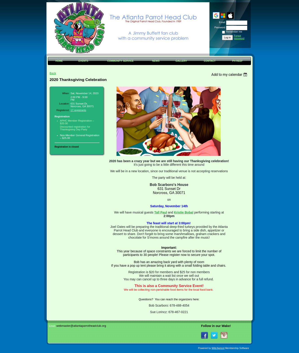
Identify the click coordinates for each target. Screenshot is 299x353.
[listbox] (229, 74)
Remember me (234, 31)
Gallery (181, 60)
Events (83, 60)
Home (59, 60)
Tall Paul (160, 212)
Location (64, 103)
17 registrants (78, 110)
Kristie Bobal (183, 212)
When (65, 93)
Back (53, 73)
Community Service (120, 60)
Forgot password (239, 37)
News (156, 60)
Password (219, 27)
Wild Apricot (218, 348)
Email (221, 22)
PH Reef (237, 60)
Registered (62, 110)
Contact (209, 60)
